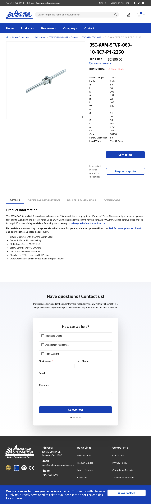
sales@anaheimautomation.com (45, 3)
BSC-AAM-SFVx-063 (91, 37)
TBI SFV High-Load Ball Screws (63, 37)
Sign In (102, 2)
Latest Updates (85, 472)
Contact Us (118, 457)
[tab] (15, 201)
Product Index (84, 457)
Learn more (14, 498)
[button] (82, 117)
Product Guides (85, 464)
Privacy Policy (119, 464)
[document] (76, 494)
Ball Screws (40, 37)
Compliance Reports (122, 472)
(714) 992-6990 (17, 3)
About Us (82, 479)
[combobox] (77, 15)
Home (7, 37)
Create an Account (120, 2)
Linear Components (21, 37)
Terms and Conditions (123, 479)
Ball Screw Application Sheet (125, 228)
